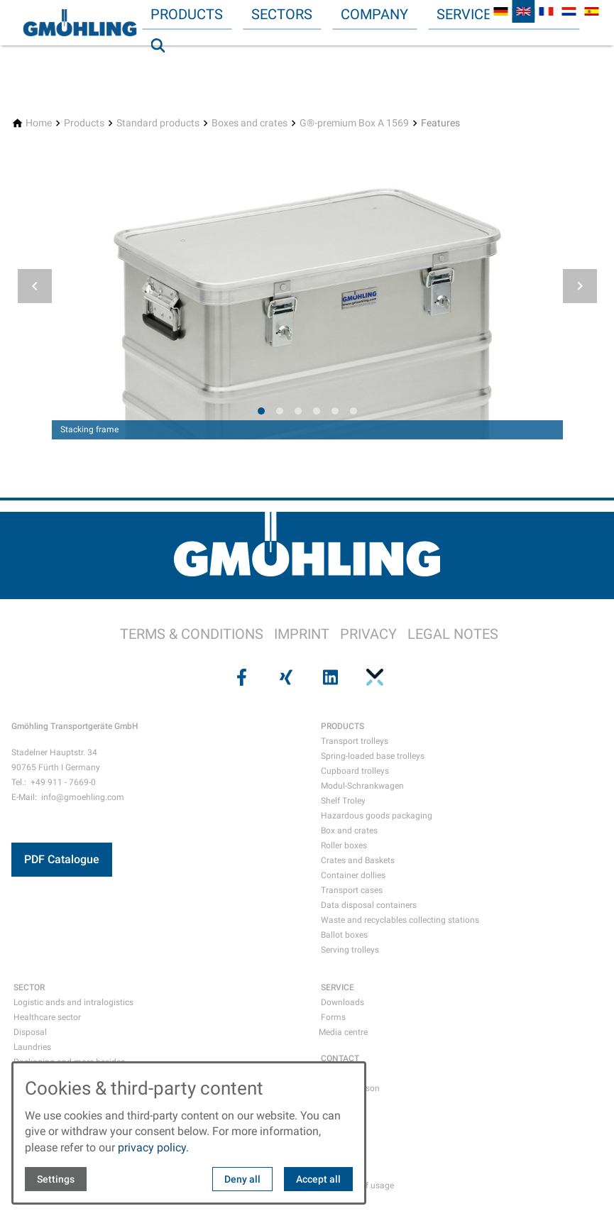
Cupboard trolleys (355, 771)
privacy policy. (153, 1147)
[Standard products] (157, 123)
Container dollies (353, 875)
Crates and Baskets (358, 860)
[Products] (84, 123)
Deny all (242, 1179)
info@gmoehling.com (82, 797)
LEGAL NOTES (452, 633)
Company (374, 14)
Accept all (318, 1179)
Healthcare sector (47, 1017)
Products (186, 14)
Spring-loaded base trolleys (372, 756)
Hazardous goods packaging (376, 816)
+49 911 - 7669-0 (63, 782)
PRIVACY (368, 633)
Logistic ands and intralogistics (73, 1002)
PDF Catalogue (61, 859)
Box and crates (349, 831)
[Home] (39, 123)
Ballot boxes (344, 935)
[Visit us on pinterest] (373, 677)
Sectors (281, 14)
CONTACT (340, 1058)
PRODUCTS (342, 726)
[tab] (261, 411)
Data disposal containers (369, 905)
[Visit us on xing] (284, 677)
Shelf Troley (343, 801)
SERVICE (337, 987)
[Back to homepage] (79, 23)
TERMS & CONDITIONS (191, 633)
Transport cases (352, 890)
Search (163, 73)
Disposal (30, 1032)
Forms (333, 1017)
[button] (35, 286)
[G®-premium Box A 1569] (354, 123)
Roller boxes (344, 845)
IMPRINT (301, 633)
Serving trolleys (350, 950)
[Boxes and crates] (249, 123)
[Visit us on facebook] (240, 677)
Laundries (32, 1047)
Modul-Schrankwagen (362, 786)
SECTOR (29, 987)
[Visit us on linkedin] (329, 677)
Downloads (342, 1002)
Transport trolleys (354, 741)
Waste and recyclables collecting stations (400, 920)
